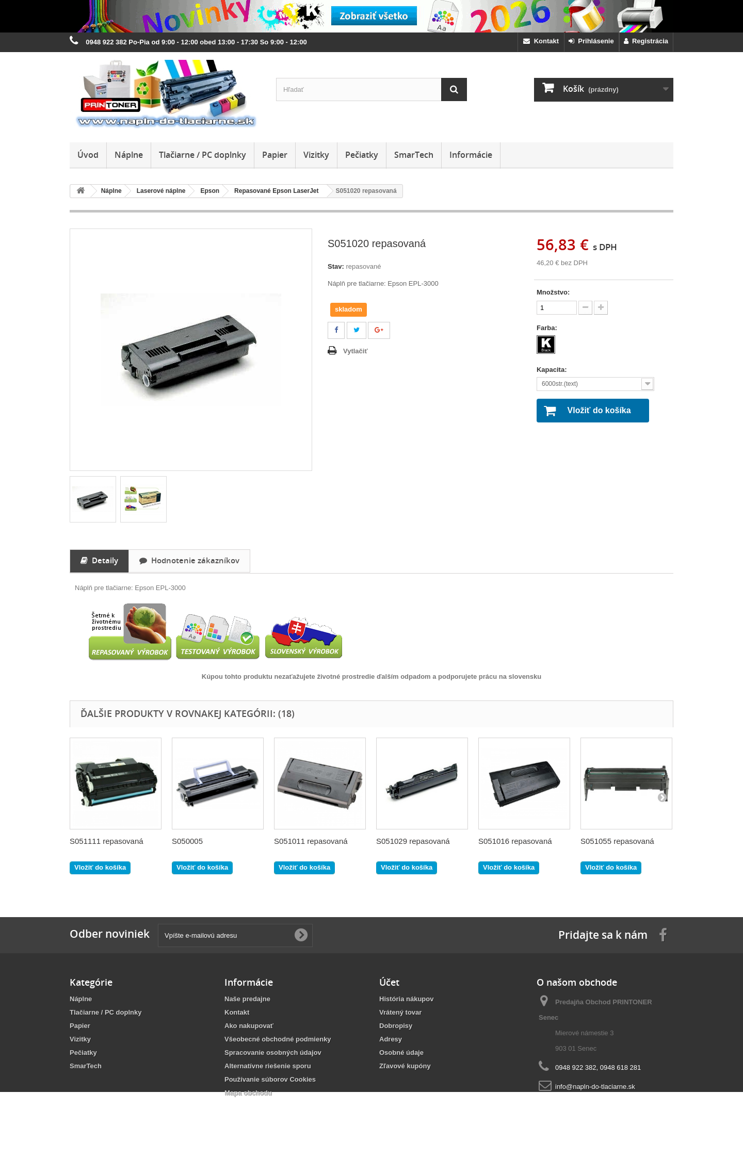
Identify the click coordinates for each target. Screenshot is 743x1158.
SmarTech (413, 154)
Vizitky (316, 154)
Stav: (336, 266)
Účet (389, 982)
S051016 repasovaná (515, 841)
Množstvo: (553, 292)
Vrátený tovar (400, 1012)
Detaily (99, 560)
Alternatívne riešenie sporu (267, 1066)
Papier (274, 154)
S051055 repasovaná (617, 841)
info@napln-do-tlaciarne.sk (595, 1086)
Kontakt (541, 41)
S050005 (187, 841)
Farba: (548, 328)
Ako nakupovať (248, 1026)
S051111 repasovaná (106, 841)
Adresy (390, 1039)
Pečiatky (361, 154)
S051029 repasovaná (413, 841)
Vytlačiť (355, 351)
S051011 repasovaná (311, 841)
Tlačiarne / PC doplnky (202, 154)
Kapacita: (553, 369)
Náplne (129, 154)
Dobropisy (395, 1026)
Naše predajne (247, 999)
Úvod (88, 154)
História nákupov (406, 999)
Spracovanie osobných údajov (272, 1052)
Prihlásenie (591, 41)
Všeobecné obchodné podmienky (277, 1039)
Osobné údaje (401, 1052)
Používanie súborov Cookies (270, 1079)
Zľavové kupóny (405, 1066)
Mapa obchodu (248, 1093)
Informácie (470, 154)
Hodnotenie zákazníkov (189, 560)
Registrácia (646, 41)
